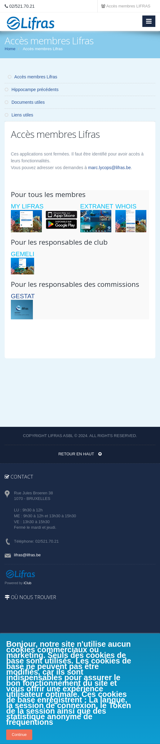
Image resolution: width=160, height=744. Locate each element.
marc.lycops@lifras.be (109, 167)
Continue (19, 735)
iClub (27, 583)
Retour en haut (80, 454)
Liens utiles (19, 114)
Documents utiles (25, 102)
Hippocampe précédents (32, 89)
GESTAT (23, 296)
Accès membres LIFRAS (125, 6)
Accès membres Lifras (32, 76)
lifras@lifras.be (27, 555)
